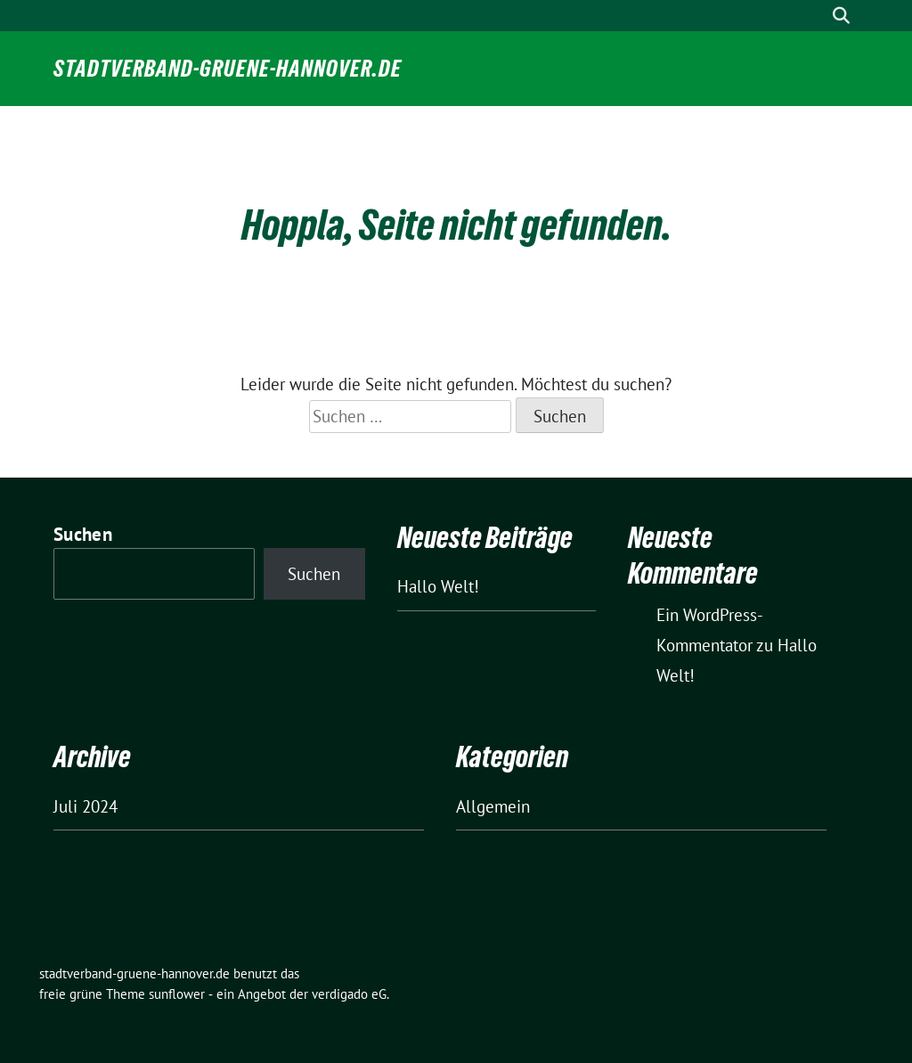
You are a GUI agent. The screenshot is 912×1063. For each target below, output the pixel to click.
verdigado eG (349, 993)
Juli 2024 (85, 806)
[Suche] (816, 15)
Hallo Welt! (438, 586)
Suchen (82, 534)
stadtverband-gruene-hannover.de (227, 68)
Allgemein (493, 806)
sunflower (177, 993)
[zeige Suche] (841, 15)
